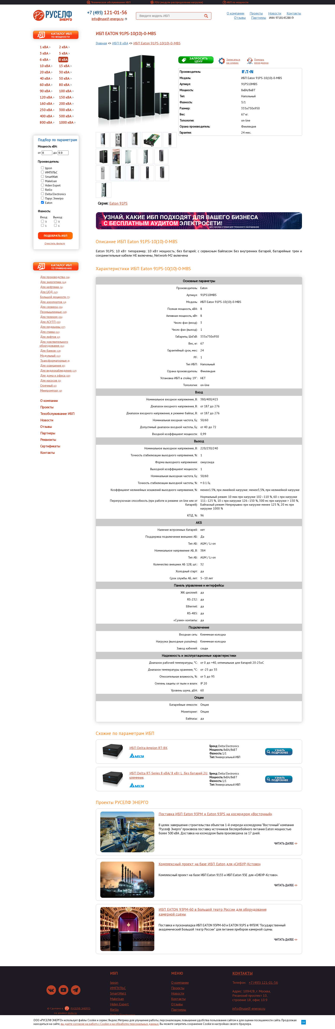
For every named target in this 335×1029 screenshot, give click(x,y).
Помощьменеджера (261, 61)
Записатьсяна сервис (233, 61)
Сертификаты (50, 446)
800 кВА (47, 122)
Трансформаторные (55, 360)
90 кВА (46, 91)
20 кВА (46, 72)
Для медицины (52, 327)
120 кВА (47, 97)
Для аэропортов (53, 302)
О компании (235, 13)
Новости (274, 13)
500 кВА (66, 116)
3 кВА (45, 53)
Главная (101, 43)
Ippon (114, 982)
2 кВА (64, 47)
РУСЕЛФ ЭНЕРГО (80, 1008)
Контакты (294, 13)
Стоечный (48, 385)
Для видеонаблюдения (58, 370)
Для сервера (51, 307)
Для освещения (52, 365)
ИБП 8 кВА (120, 43)
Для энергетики (53, 282)
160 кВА (47, 103)
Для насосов (50, 380)
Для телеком (51, 317)
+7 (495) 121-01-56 (263, 982)
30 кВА (65, 72)
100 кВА (66, 91)
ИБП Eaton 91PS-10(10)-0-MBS (156, 43)
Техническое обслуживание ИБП (109, 2)
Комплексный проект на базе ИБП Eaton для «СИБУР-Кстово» (210, 864)
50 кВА (65, 78)
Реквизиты (48, 439)
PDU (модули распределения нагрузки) (176, 2)
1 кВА (45, 47)
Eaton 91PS (118, 203)
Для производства (55, 277)
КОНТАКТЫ (242, 973)
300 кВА (66, 110)
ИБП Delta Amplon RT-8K (148, 748)
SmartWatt (118, 993)
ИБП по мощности (235, 2)
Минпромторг (51, 390)
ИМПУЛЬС (118, 988)
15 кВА (65, 66)
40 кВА (46, 78)
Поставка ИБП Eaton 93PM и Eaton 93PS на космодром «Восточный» (215, 814)
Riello (114, 1009)
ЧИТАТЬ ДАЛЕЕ (285, 843)
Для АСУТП (50, 322)
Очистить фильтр (55, 243)
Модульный (50, 356)
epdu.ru (72, 1012)
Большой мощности (55, 297)
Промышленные (53, 312)
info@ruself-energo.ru (107, 19)
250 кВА (47, 110)
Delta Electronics (123, 1015)
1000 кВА (67, 122)
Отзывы (240, 17)
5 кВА (64, 53)
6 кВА (45, 59)
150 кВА (66, 97)
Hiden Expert (119, 1004)
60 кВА (46, 85)
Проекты (256, 13)
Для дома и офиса (55, 375)
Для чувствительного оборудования (54, 344)
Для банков (50, 351)
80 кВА (65, 85)
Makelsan (117, 999)
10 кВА (46, 66)
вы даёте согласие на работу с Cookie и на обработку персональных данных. (110, 1024)
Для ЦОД (49, 292)
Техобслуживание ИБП (57, 413)
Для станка (50, 332)
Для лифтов (50, 337)
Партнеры (258, 17)
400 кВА (47, 116)
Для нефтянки (51, 287)
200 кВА (66, 103)
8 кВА (63, 59)
